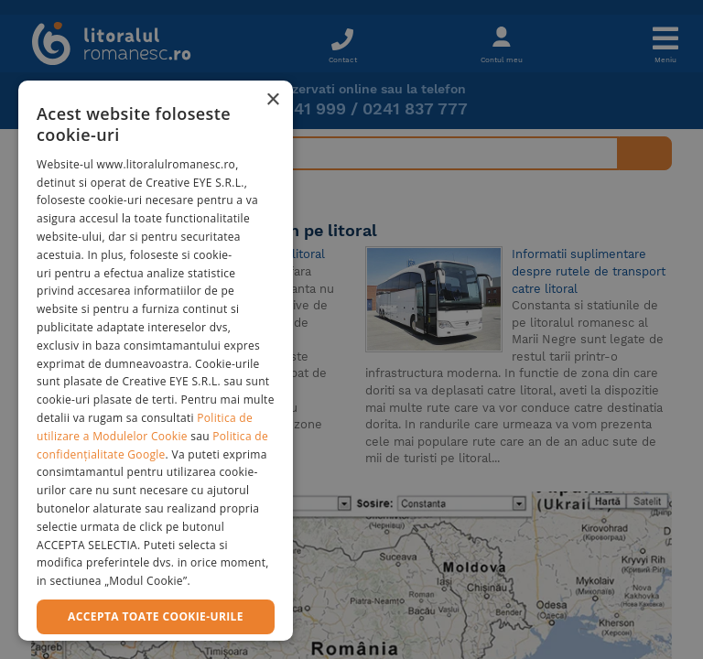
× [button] (272, 100)
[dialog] (155, 361)
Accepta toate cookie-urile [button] (155, 616)
